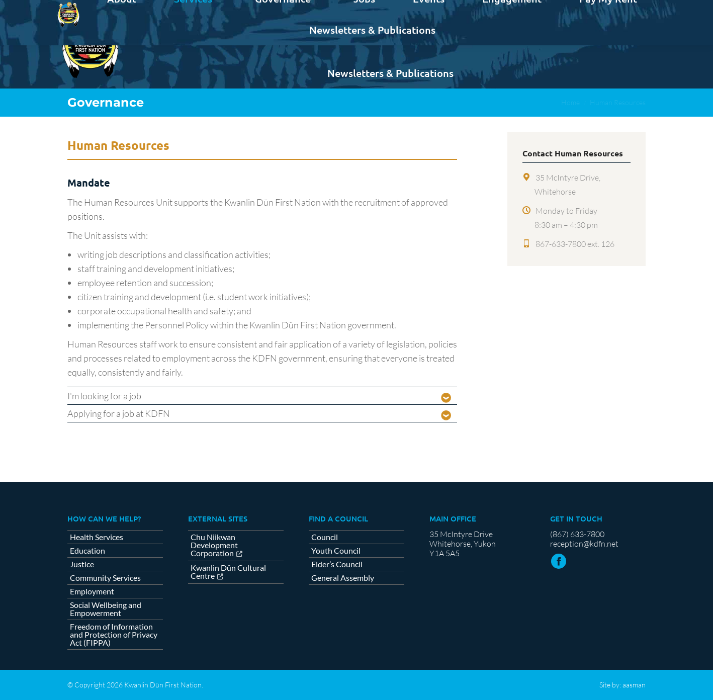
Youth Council (336, 551)
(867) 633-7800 (577, 534)
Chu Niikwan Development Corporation (214, 545)
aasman (634, 684)
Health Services (96, 537)
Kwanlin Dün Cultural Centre (228, 572)
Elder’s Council (337, 564)
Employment (92, 591)
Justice (82, 564)
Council (324, 537)
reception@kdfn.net (584, 544)
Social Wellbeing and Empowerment (105, 609)
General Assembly (342, 578)
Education (87, 551)
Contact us (621, 9)
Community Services (105, 578)
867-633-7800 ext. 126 (575, 244)
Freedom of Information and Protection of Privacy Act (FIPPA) (113, 635)
